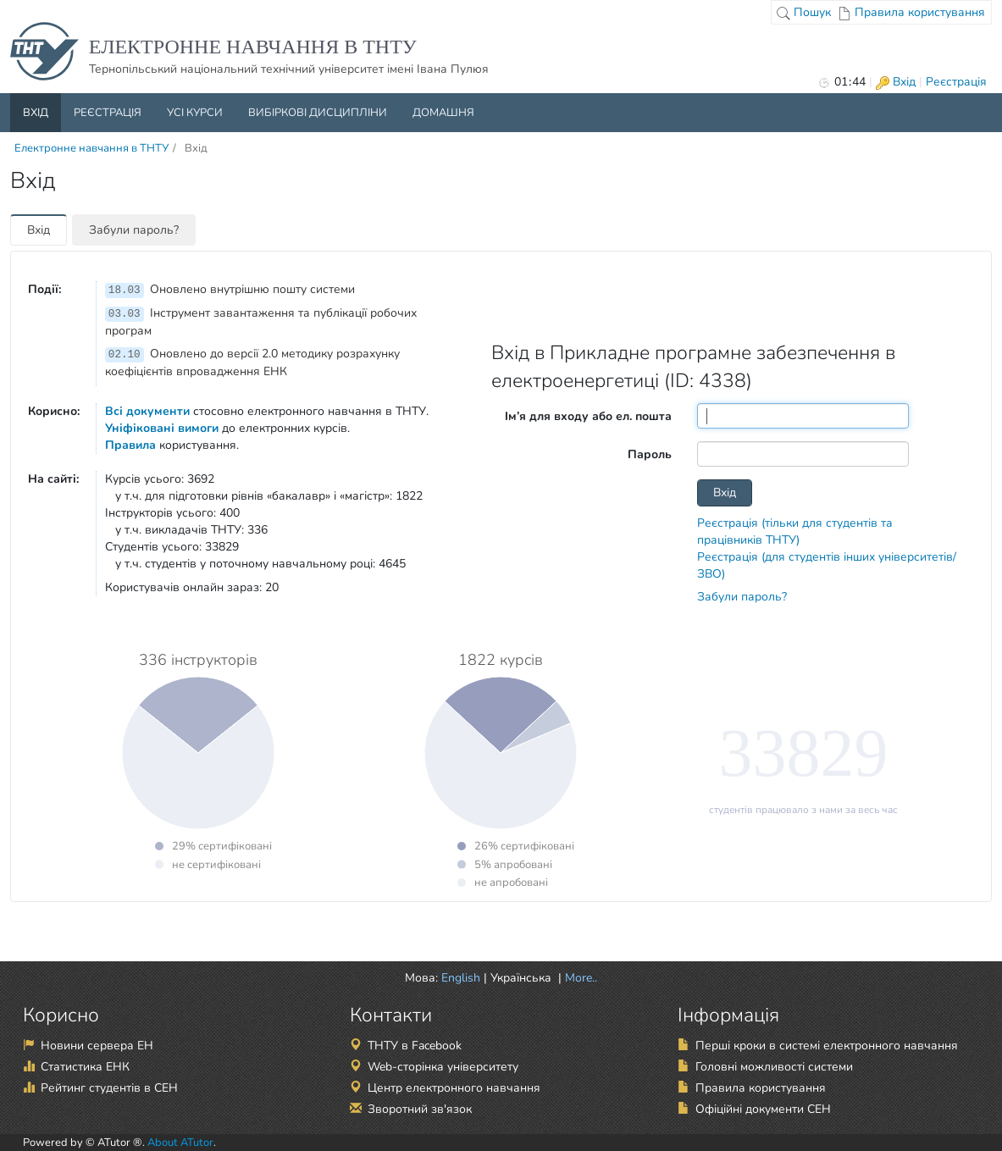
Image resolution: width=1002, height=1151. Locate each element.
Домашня (443, 112)
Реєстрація (956, 82)
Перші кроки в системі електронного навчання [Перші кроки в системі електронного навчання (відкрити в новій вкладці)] (826, 1046)
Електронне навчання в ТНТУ (91, 148)
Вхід (896, 82)
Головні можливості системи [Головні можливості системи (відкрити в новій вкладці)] (774, 1067)
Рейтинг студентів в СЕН (109, 1088)
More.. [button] (579, 978)
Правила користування (911, 12)
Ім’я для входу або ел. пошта (588, 416)
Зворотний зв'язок (420, 1109)
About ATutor (180, 1142)
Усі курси (195, 112)
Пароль (650, 454)
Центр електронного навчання (454, 1088)
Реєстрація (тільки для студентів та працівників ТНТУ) (795, 531)
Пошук (804, 12)
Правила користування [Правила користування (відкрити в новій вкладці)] (760, 1088)
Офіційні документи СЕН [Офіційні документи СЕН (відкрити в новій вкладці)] (763, 1109)
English (460, 978)
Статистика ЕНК (85, 1067)
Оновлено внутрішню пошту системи (230, 289)
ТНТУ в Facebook (415, 1046)
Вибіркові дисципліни (317, 112)
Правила (130, 445)
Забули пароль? (134, 230)
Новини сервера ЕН (97, 1046)
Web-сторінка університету (443, 1067)
